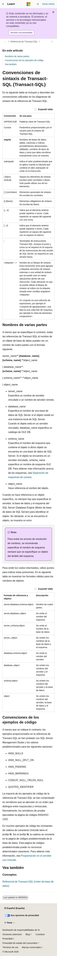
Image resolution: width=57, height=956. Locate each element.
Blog (28, 934)
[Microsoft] (29, 4)
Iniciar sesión (48, 4)
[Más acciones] (52, 41)
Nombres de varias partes (17, 56)
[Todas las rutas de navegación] (5, 41)
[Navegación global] (3, 4)
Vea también (11, 64)
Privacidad (7, 938)
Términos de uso (10, 947)
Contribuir (40, 934)
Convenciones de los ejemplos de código (24, 60)
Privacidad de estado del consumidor (19, 943)
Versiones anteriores (12, 934)
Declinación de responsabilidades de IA (21, 930)
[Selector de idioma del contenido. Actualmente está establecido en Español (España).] (14, 908)
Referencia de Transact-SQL (24, 41)
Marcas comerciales (31, 947)
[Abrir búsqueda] (38, 4)
